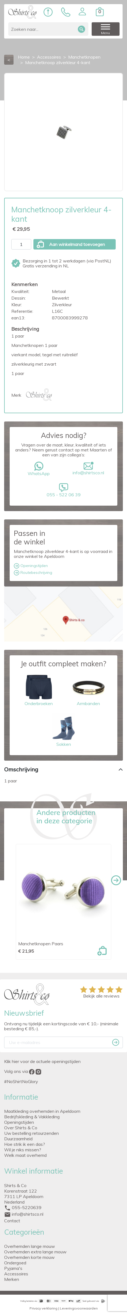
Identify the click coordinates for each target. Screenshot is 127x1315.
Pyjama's (13, 1268)
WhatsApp (39, 469)
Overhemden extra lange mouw (35, 1251)
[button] (82, 11)
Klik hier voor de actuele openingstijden (42, 1061)
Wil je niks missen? (22, 1149)
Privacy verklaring (43, 1308)
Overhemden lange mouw (29, 1246)
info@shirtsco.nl (88, 468)
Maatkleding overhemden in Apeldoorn (42, 1111)
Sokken (63, 730)
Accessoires (16, 1273)
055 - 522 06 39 (64, 490)
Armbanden (88, 689)
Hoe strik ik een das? (24, 1144)
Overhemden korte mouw (29, 1257)
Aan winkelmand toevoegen (70, 244)
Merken (11, 1279)
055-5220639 (26, 1207)
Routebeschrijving (33, 573)
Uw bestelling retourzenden (31, 1133)
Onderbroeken (38, 689)
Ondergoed (15, 1262)
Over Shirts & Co (20, 1127)
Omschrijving (21, 769)
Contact (12, 1220)
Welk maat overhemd (25, 1155)
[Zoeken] (48, 29)
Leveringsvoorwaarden (79, 1308)
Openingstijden (31, 566)
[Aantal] (21, 244)
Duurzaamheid (18, 1138)
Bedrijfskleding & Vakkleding (32, 1116)
